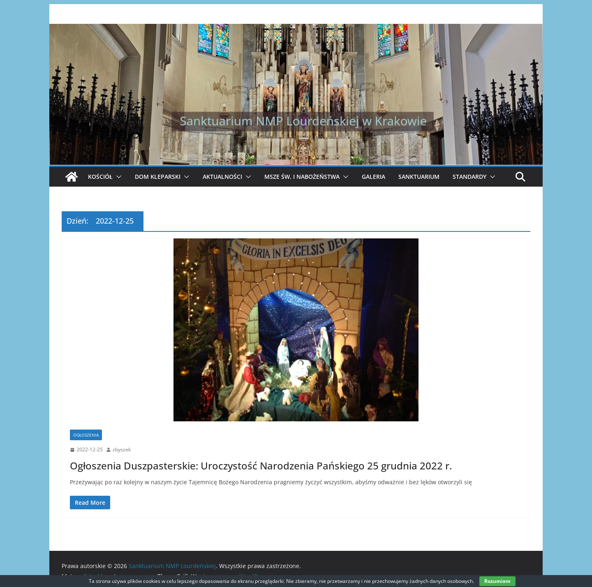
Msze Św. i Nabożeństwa (302, 176)
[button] (117, 177)
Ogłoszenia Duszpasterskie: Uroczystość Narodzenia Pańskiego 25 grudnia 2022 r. (261, 465)
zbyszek (122, 449)
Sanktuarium (418, 176)
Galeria (373, 176)
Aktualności (222, 176)
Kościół (100, 176)
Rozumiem (497, 581)
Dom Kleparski (157, 176)
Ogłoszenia (86, 435)
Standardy (469, 176)
